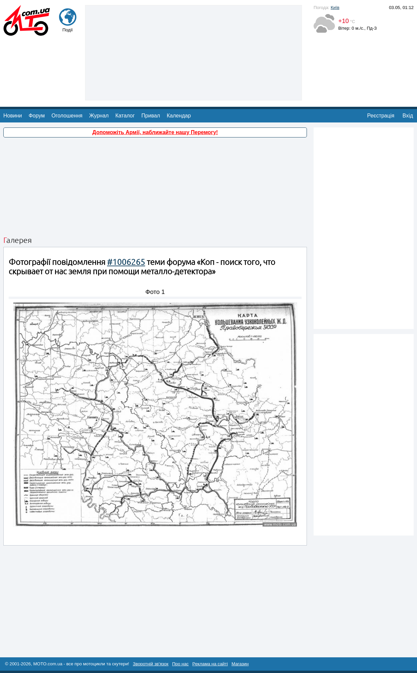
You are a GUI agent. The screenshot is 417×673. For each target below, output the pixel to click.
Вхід (408, 115)
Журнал (98, 115)
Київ (335, 7)
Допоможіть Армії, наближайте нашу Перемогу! (155, 132)
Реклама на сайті (210, 663)
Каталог (125, 115)
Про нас (180, 663)
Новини (12, 115)
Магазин (240, 663)
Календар (179, 115)
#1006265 (126, 262)
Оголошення (66, 115)
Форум (37, 115)
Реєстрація (381, 115)
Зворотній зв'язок (150, 663)
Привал (150, 115)
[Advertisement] (193, 52)
